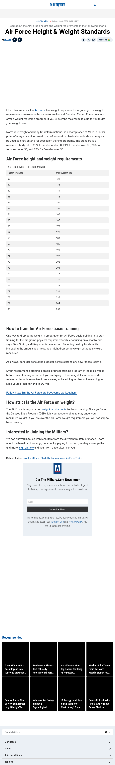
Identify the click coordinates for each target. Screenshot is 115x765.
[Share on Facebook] (83, 39)
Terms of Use (57, 520)
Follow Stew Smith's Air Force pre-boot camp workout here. (41, 392)
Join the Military (43, 21)
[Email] (93, 39)
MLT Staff (7, 40)
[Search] (94, 5)
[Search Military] (52, 732)
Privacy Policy (75, 520)
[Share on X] (88, 39)
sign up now (26, 447)
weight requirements (54, 408)
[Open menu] (6, 5)
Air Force (40, 109)
